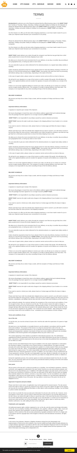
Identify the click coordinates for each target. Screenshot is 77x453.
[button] (65, 4)
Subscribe (48, 443)
